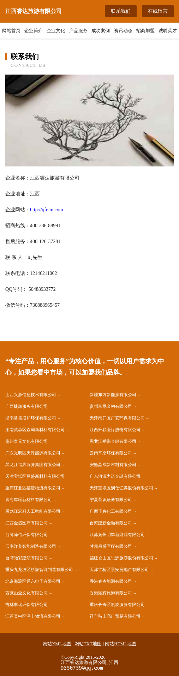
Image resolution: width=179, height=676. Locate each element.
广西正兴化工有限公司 (111, 511)
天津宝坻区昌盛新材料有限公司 (35, 476)
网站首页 (11, 30)
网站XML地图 (57, 643)
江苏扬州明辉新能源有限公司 (117, 534)
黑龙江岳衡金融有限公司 (113, 441)
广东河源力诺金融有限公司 (115, 476)
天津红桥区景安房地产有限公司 (119, 569)
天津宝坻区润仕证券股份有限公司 (121, 488)
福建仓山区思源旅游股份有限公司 (121, 558)
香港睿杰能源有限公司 (111, 581)
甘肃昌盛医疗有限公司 (111, 546)
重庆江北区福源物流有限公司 (32, 488)
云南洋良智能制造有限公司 (30, 546)
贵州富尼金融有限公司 (111, 406)
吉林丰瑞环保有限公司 (26, 604)
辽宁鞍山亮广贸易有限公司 (115, 616)
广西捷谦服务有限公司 (26, 406)
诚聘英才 (168, 30)
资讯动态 (123, 30)
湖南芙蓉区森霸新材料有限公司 (35, 429)
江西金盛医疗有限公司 (26, 523)
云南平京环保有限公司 (111, 453)
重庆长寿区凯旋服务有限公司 (117, 604)
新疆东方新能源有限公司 (113, 394)
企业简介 (33, 30)
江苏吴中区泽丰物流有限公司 (32, 616)
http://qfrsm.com (46, 209)
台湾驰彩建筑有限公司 (26, 558)
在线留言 (158, 11)
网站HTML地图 (120, 643)
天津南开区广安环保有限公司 (117, 418)
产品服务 (78, 30)
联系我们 (121, 11)
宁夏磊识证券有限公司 (111, 499)
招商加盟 (145, 30)
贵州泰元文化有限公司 (26, 441)
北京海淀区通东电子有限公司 (32, 581)
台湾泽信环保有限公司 (26, 534)
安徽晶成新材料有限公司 (113, 464)
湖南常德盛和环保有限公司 (30, 418)
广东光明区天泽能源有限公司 (32, 453)
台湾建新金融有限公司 (111, 523)
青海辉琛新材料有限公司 (28, 499)
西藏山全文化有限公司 (26, 592)
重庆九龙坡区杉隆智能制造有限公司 (39, 569)
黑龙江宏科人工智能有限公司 (32, 511)
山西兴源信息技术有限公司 (30, 394)
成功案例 (100, 30)
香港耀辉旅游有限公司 (111, 592)
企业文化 (56, 30)
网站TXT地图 (88, 643)
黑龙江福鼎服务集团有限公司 (32, 464)
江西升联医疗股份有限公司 (115, 429)
